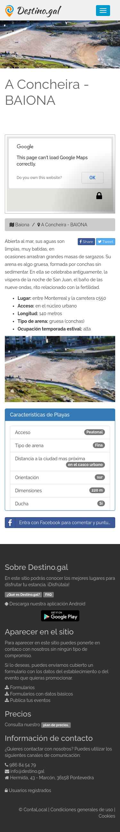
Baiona (22, 224)
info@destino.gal (27, 771)
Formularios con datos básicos (41, 693)
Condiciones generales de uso (82, 809)
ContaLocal (35, 809)
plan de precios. (56, 725)
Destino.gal (37, 10)
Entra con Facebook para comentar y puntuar (58, 522)
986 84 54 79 (23, 764)
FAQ (48, 594)
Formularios (22, 687)
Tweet (105, 241)
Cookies (107, 816)
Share (86, 241)
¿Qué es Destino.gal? (23, 594)
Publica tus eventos (30, 700)
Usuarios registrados (30, 790)
